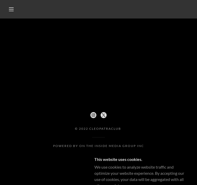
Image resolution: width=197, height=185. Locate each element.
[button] (11, 9)
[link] (93, 115)
